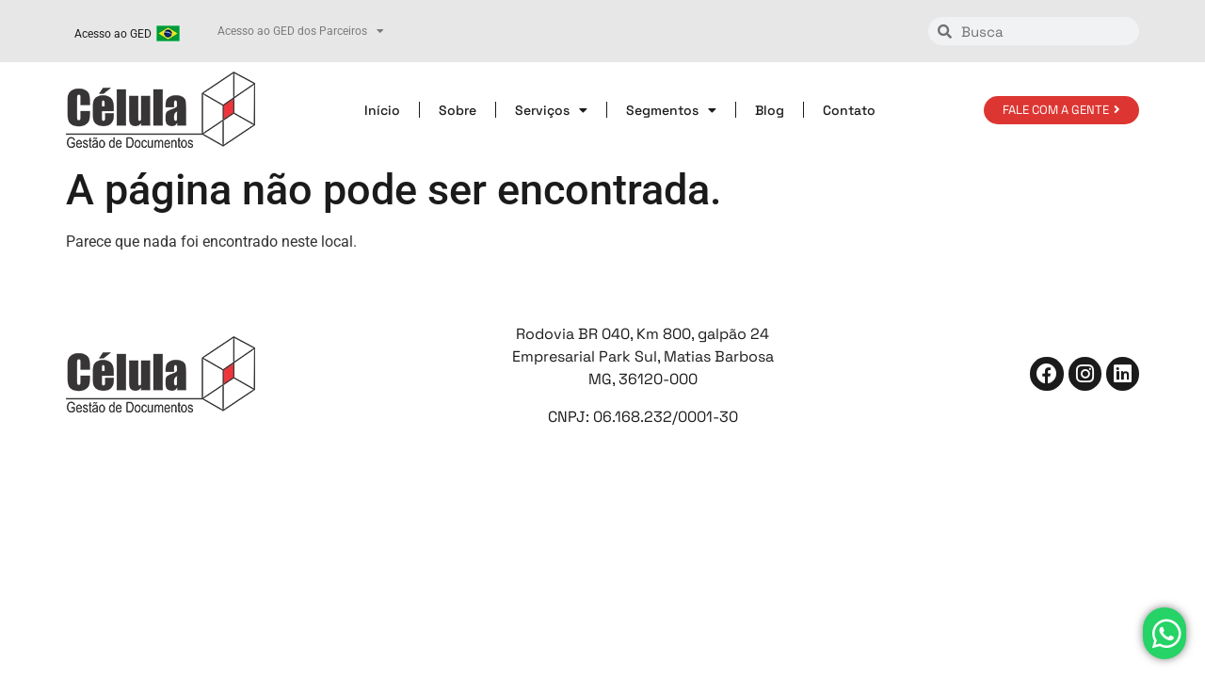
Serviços (551, 110)
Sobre (457, 110)
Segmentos (671, 110)
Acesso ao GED (113, 33)
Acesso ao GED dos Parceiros (300, 31)
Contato (849, 110)
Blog (769, 110)
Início (382, 110)
